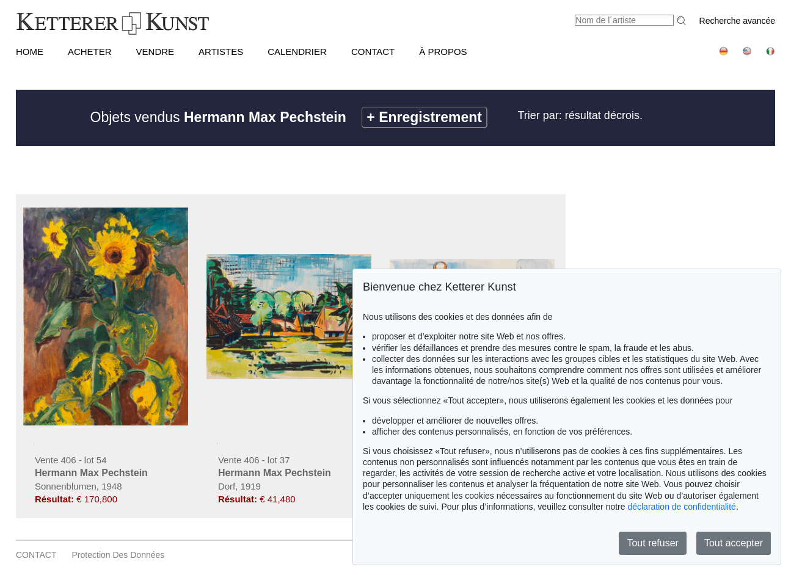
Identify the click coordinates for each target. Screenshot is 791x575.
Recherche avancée (737, 21)
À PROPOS (443, 51)
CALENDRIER (297, 51)
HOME (29, 51)
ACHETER (90, 51)
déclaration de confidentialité (681, 507)
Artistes (221, 51)
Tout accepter (733, 543)
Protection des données (118, 555)
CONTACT (373, 51)
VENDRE (155, 51)
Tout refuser (652, 543)
